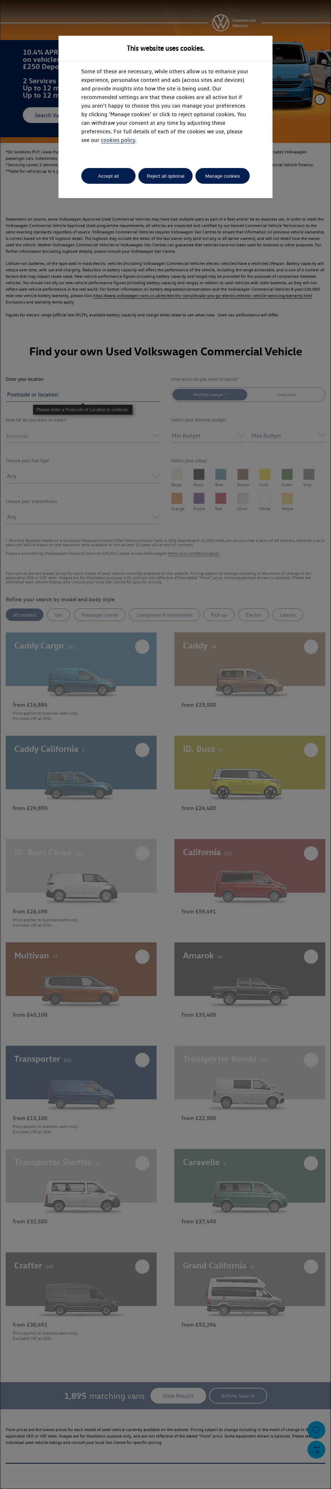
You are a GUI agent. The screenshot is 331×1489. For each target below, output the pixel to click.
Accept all (108, 176)
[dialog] (165, 744)
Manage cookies (222, 176)
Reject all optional (165, 176)
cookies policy (118, 140)
